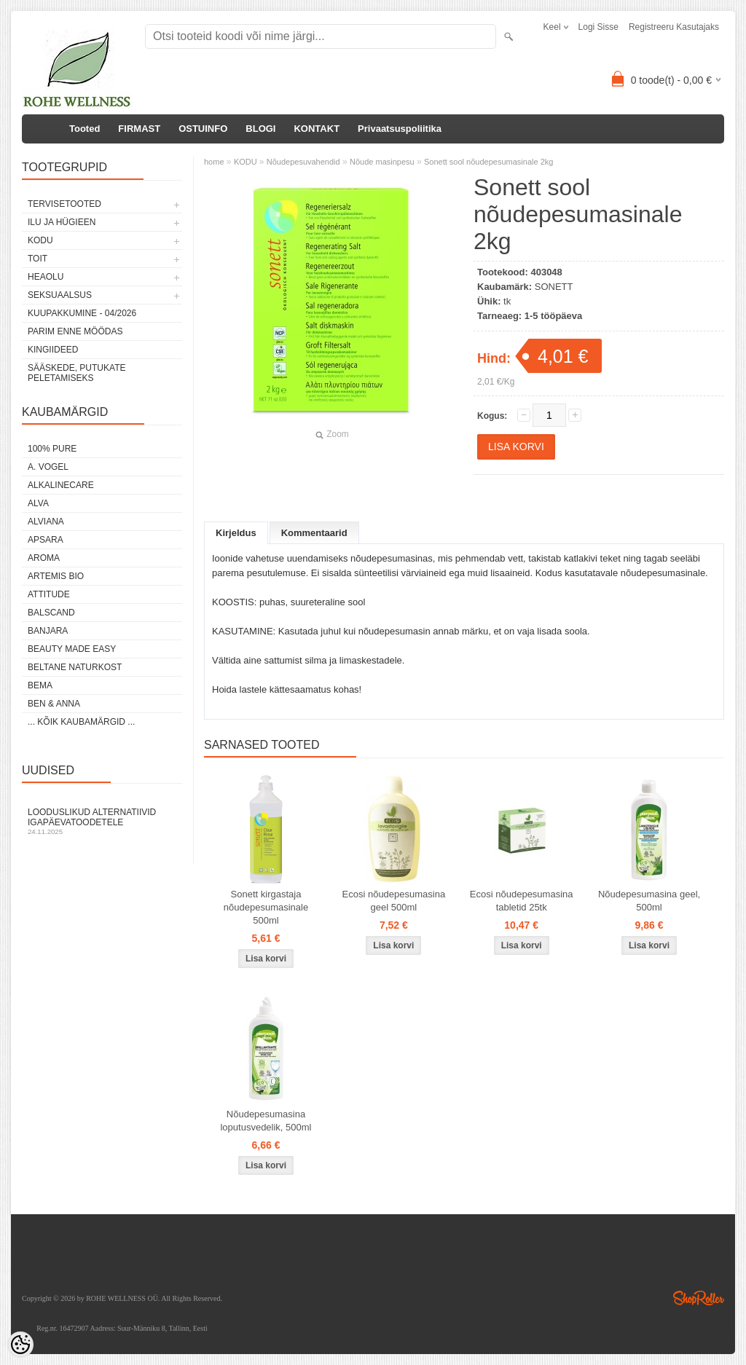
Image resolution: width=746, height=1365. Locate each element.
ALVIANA (46, 521)
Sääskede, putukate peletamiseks (76, 373)
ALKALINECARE (61, 485)
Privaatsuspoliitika (399, 128)
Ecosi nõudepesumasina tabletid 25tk (521, 901)
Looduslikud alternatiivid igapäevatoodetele (102, 821)
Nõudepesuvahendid (303, 161)
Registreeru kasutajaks (674, 27)
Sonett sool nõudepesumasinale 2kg (488, 161)
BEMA (40, 685)
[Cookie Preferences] (20, 1344)
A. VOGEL (48, 467)
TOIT (37, 258)
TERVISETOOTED (64, 204)
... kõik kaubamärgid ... (81, 722)
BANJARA (48, 631)
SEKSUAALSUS (60, 295)
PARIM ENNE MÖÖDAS (75, 331)
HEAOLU (45, 277)
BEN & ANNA (54, 704)
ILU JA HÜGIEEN (61, 222)
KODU (40, 240)
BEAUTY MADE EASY (72, 649)
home (214, 161)
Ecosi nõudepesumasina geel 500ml (394, 901)
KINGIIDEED (53, 350)
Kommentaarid (314, 532)
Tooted (84, 128)
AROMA (44, 558)
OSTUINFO (202, 128)
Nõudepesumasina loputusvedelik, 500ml (265, 1121)
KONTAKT (316, 128)
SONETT (554, 286)
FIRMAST (139, 128)
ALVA (38, 503)
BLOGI (260, 128)
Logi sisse (598, 27)
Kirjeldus (236, 532)
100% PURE (52, 449)
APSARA (45, 540)
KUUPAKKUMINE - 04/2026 (82, 313)
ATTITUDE (49, 594)
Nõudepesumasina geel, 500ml (649, 901)
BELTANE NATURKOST (75, 667)
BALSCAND (51, 612)
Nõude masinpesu (382, 161)
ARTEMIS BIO (56, 576)
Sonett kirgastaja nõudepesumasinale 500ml (266, 907)
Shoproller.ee (698, 1298)
